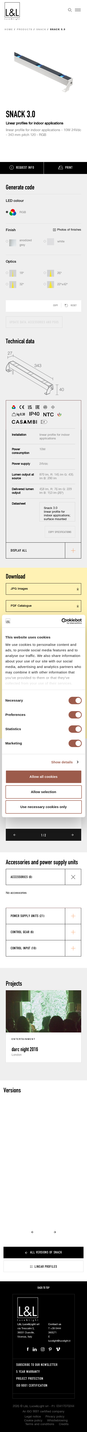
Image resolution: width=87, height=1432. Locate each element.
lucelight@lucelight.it (59, 1341)
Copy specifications (59, 531)
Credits (64, 1424)
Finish (11, 230)
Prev (14, 835)
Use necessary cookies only (43, 807)
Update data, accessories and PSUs (34, 322)
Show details (62, 762)
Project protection (29, 1378)
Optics (11, 261)
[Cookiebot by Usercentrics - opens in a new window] (62, 621)
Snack (41, 30)
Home (9, 30)
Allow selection (43, 792)
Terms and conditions (39, 1424)
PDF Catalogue (21, 605)
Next (72, 835)
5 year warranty (28, 1371)
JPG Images (19, 588)
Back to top (43, 1287)
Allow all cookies (43, 777)
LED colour (15, 201)
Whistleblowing (57, 1420)
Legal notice (33, 1416)
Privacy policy (54, 1416)
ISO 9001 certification (32, 1385)
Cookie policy (33, 1420)
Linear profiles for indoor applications (34, 123)
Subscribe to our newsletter (37, 1364)
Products (24, 30)
